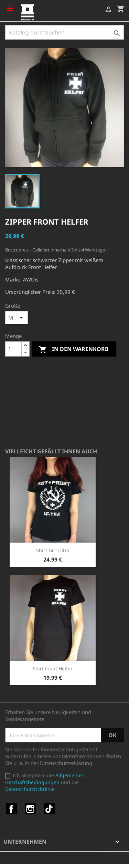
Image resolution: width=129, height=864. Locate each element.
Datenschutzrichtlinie (30, 789)
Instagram (30, 808)
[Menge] (13, 349)
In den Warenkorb (74, 349)
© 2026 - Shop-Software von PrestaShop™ (55, 855)
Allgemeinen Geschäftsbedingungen (45, 778)
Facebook (11, 808)
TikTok (49, 808)
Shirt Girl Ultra (52, 550)
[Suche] (64, 32)
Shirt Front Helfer (53, 668)
